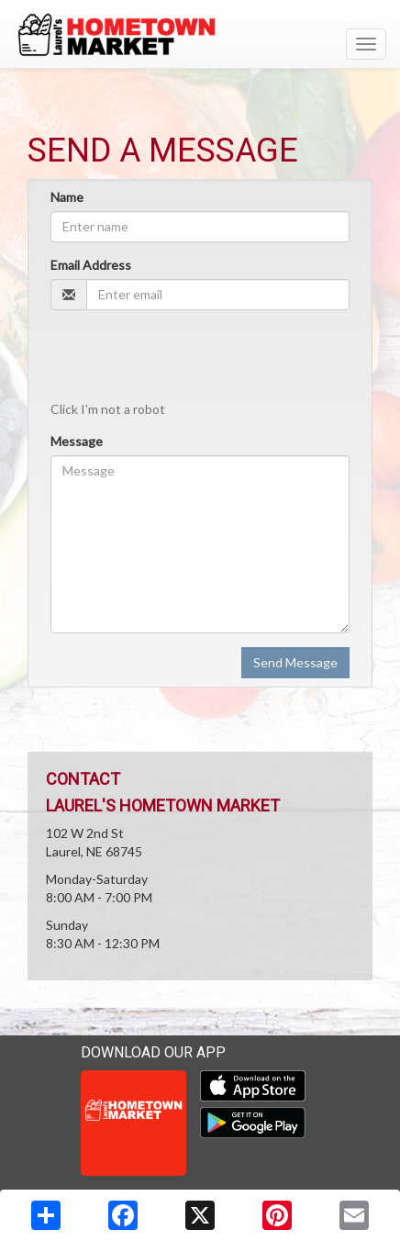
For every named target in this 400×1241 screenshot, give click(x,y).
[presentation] (189, 360)
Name (66, 197)
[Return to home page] (200, 35)
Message (76, 441)
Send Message (295, 662)
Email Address (90, 265)
